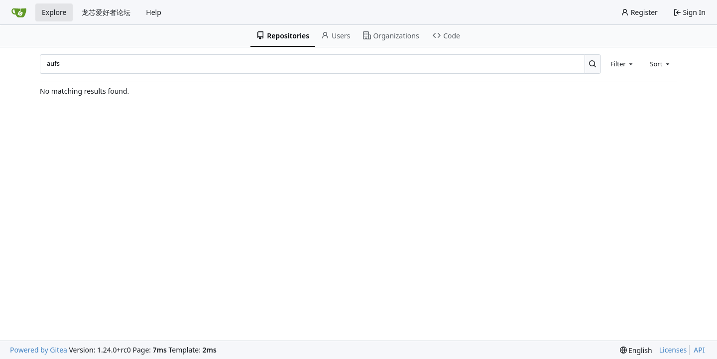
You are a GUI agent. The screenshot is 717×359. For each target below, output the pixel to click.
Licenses (673, 350)
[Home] (19, 12)
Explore (54, 12)
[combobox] (622, 63)
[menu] (636, 350)
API (699, 350)
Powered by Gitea (38, 350)
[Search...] (593, 63)
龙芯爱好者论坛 (106, 12)
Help (153, 12)
